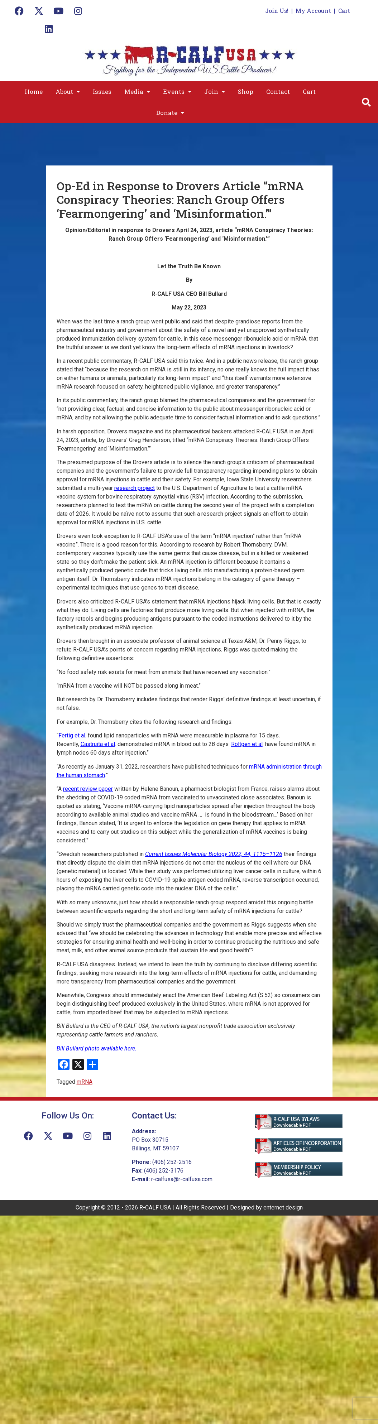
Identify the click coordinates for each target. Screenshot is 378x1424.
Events (177, 91)
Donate (170, 113)
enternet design (283, 1207)
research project (134, 488)
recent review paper (88, 788)
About (68, 91)
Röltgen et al (247, 744)
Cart (344, 10)
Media (137, 91)
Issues (102, 91)
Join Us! (276, 10)
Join (214, 91)
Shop (245, 91)
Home (34, 91)
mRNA (84, 1081)
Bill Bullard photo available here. (97, 1048)
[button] (67, 91)
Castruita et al (98, 744)
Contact (278, 91)
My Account (313, 10)
